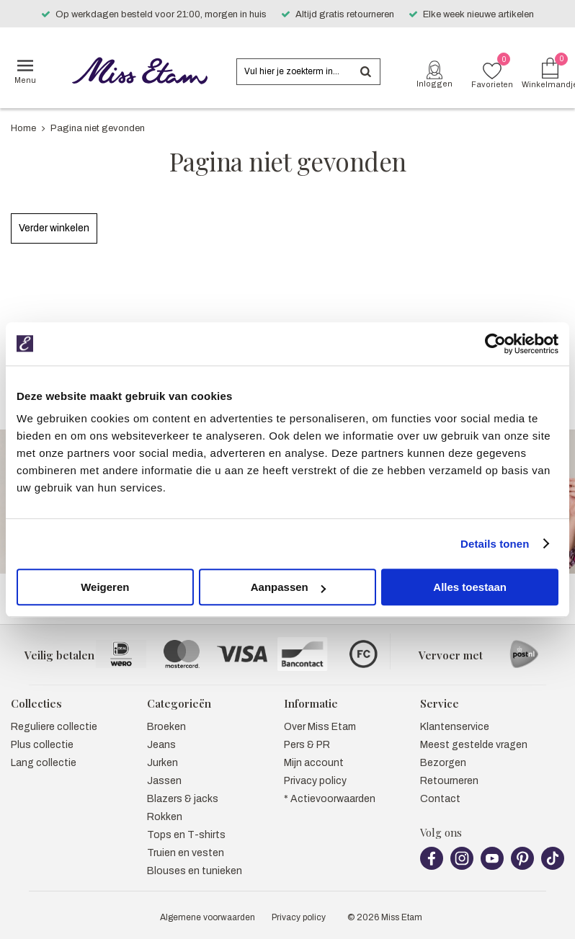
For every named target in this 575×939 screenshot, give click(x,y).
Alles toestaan (470, 587)
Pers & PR (307, 744)
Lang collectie (43, 762)
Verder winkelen (54, 228)
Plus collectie (42, 744)
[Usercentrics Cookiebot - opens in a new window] (495, 344)
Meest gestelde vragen (473, 744)
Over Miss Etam (320, 726)
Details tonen (494, 544)
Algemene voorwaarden (207, 917)
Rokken (164, 816)
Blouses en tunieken (194, 870)
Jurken (162, 762)
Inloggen (434, 83)
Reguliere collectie (54, 726)
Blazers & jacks (182, 798)
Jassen (164, 780)
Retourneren (449, 780)
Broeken (166, 726)
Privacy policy (315, 780)
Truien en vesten (185, 852)
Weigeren (105, 587)
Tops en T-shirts (186, 834)
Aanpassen (288, 587)
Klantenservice (454, 726)
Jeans (161, 744)
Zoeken (365, 71)
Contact (440, 798)
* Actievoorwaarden (329, 798)
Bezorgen (443, 762)
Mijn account (314, 762)
